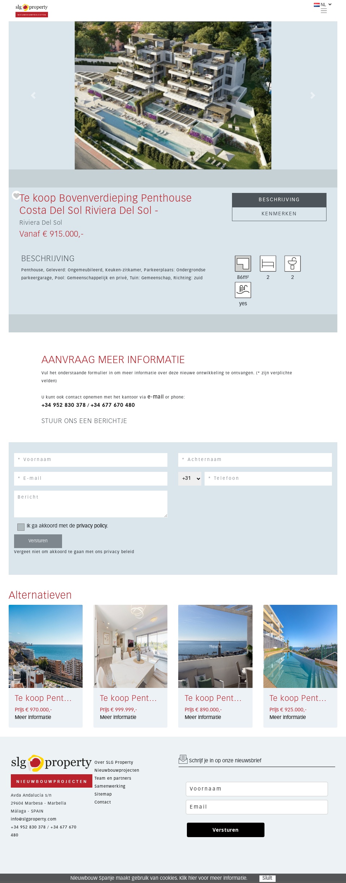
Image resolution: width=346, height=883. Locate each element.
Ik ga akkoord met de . (65, 526)
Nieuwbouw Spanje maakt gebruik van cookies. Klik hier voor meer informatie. (159, 878)
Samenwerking (110, 786)
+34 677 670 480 (113, 405)
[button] (33, 95)
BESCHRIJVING (279, 199)
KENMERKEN (279, 213)
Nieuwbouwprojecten (117, 770)
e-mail (156, 397)
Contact (103, 802)
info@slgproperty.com (34, 819)
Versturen (225, 829)
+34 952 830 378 (63, 405)
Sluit (267, 878)
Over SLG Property (114, 762)
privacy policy (91, 526)
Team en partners (113, 778)
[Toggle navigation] (323, 10)
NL (320, 4)
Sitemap (103, 794)
